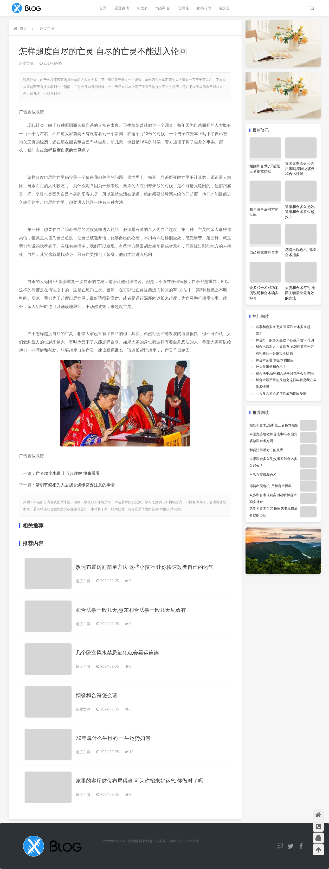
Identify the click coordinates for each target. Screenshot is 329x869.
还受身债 (121, 8)
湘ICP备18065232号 (184, 841)
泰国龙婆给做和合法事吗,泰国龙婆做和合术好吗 (300, 168)
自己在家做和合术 (264, 252)
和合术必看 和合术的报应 (275, 360)
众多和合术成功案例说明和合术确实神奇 (264, 293)
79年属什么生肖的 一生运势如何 (113, 738)
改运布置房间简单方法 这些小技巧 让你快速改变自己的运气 (145, 567)
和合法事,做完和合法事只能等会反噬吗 (285, 373)
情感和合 (163, 8)
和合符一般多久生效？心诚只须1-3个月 (285, 340)
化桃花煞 (204, 8)
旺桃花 (183, 8)
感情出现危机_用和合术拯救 (270, 486)
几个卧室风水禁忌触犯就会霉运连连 (117, 653)
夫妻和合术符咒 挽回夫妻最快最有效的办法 (300, 293)
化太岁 (142, 8)
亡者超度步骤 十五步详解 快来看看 (68, 473)
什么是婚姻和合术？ (271, 367)
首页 (103, 8)
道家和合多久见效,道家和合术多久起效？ (300, 212)
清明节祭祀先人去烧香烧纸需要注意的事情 (75, 484)
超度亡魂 (47, 28)
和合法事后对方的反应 (266, 450)
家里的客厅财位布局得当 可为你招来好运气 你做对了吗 (139, 781)
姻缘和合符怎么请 (96, 695)
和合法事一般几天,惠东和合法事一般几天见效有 (131, 610)
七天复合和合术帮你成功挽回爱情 (281, 393)
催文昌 (224, 8)
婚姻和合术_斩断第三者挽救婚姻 (273, 425)
